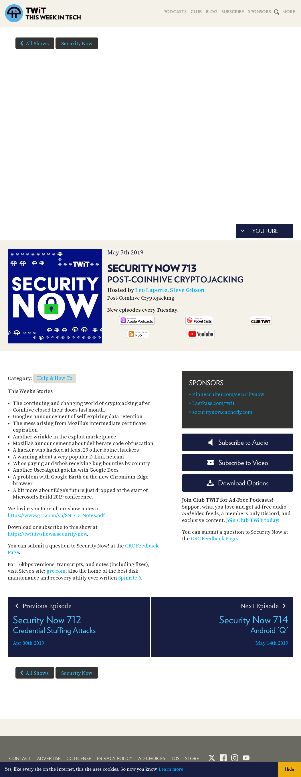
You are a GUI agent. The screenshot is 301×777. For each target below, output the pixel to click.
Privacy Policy (114, 758)
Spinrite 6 (129, 578)
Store (192, 758)
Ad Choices (151, 758)
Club (196, 11)
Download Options (237, 483)
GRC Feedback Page (214, 538)
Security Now (76, 43)
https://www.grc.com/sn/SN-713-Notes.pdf (56, 515)
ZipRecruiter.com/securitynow (228, 394)
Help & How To (54, 378)
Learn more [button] (171, 769)
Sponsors (259, 11)
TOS (175, 758)
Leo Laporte (151, 290)
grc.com (56, 571)
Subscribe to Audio (237, 442)
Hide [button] (289, 769)
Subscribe (232, 11)
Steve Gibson (187, 290)
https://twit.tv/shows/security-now (47, 534)
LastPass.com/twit (213, 403)
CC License (78, 758)
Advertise (49, 758)
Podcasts (175, 11)
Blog (211, 11)
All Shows (33, 43)
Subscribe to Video (237, 462)
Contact (20, 758)
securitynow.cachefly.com (222, 412)
